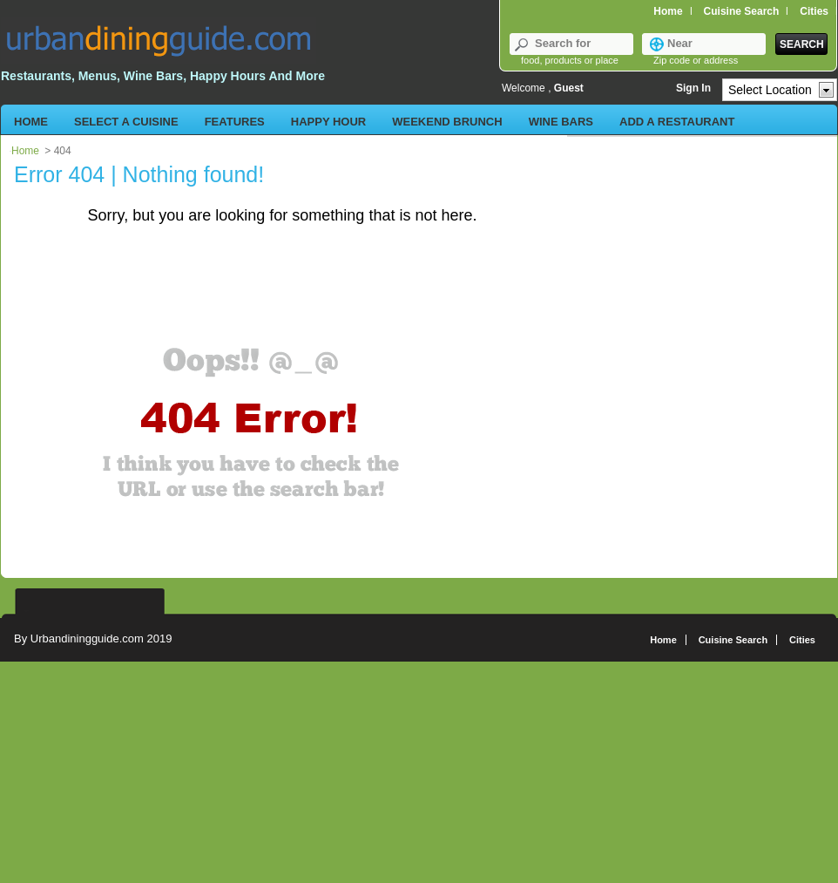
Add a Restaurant (676, 121)
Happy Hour (328, 121)
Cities (802, 640)
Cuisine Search (742, 11)
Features (235, 121)
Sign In (693, 88)
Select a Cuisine (126, 121)
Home (667, 11)
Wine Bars (561, 121)
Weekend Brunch (447, 121)
